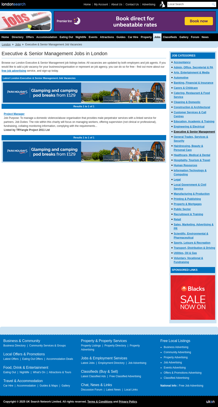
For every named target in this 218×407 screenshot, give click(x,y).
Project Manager (14, 113)
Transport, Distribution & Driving (194, 247)
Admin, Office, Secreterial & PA (193, 67)
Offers (30, 37)
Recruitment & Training (188, 214)
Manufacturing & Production (192, 193)
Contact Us (132, 4)
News (205, 37)
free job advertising (14, 70)
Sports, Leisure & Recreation (192, 242)
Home (5, 37)
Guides (120, 37)
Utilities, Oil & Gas (185, 253)
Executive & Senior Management (194, 131)
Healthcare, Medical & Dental (192, 155)
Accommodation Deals (59, 358)
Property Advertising (176, 357)
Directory (18, 37)
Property (146, 37)
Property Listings (91, 345)
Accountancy (182, 62)
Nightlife (81, 37)
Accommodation (46, 37)
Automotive (181, 77)
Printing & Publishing (187, 198)
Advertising (148, 4)
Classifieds (170, 37)
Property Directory (115, 345)
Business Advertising (176, 347)
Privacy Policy (128, 401)
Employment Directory (111, 362)
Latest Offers (10, 358)
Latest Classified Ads (93, 376)
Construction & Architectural (192, 107)
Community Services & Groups (47, 345)
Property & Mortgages (188, 204)
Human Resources (185, 165)
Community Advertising (177, 352)
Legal (177, 179)
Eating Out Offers (32, 358)
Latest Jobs (88, 362)
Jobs (18, 44)
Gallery (184, 37)
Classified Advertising (176, 377)
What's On (39, 372)
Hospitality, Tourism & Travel (192, 160)
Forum (195, 37)
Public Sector (182, 209)
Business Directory (14, 345)
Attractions (107, 37)
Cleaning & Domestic (187, 102)
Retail (177, 219)
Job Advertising (137, 362)
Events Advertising (175, 367)
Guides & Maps (49, 385)
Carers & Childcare (186, 87)
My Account (101, 4)
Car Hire (133, 37)
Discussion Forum (91, 389)
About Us (116, 4)
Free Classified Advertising (125, 376)
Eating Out (66, 37)
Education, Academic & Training (194, 121)
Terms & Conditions (100, 401)
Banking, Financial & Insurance (193, 82)
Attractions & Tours (60, 372)
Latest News (113, 389)
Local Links (131, 389)
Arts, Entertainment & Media (192, 72)
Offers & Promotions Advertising (183, 372)
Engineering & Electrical (189, 126)
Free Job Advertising (191, 385)
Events (93, 37)
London (6, 44)
